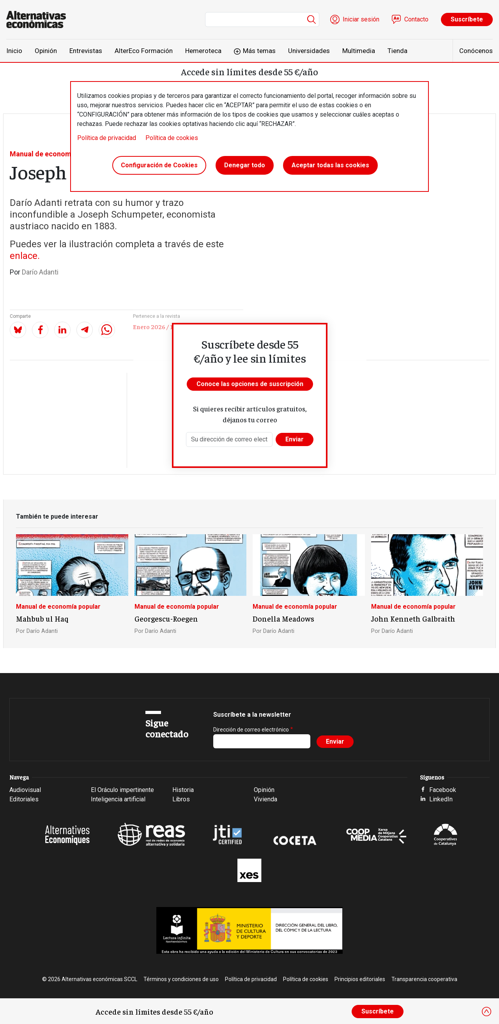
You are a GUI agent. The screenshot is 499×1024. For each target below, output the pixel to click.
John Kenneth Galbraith (413, 618)
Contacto (416, 19)
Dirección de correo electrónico (251, 729)
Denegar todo (244, 165)
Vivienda (265, 799)
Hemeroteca (203, 51)
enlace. (25, 255)
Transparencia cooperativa (424, 979)
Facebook (442, 790)
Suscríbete (467, 19)
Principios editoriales (359, 979)
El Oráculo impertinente (122, 790)
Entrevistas (85, 51)
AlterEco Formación (144, 51)
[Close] (486, 1011)
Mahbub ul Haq (42, 618)
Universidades (309, 51)
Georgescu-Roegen (166, 618)
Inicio (14, 51)
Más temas (259, 51)
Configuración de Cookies (159, 165)
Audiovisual (25, 790)
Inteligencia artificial (118, 799)
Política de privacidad (106, 138)
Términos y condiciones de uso (181, 979)
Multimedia (358, 51)
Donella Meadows (283, 618)
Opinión (46, 51)
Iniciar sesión (361, 19)
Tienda (397, 51)
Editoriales (24, 799)
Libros (181, 799)
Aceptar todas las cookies (330, 165)
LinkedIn (441, 799)
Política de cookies (171, 138)
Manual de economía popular (56, 154)
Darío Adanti (40, 272)
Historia (183, 790)
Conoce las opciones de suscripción (249, 384)
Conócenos (476, 51)
